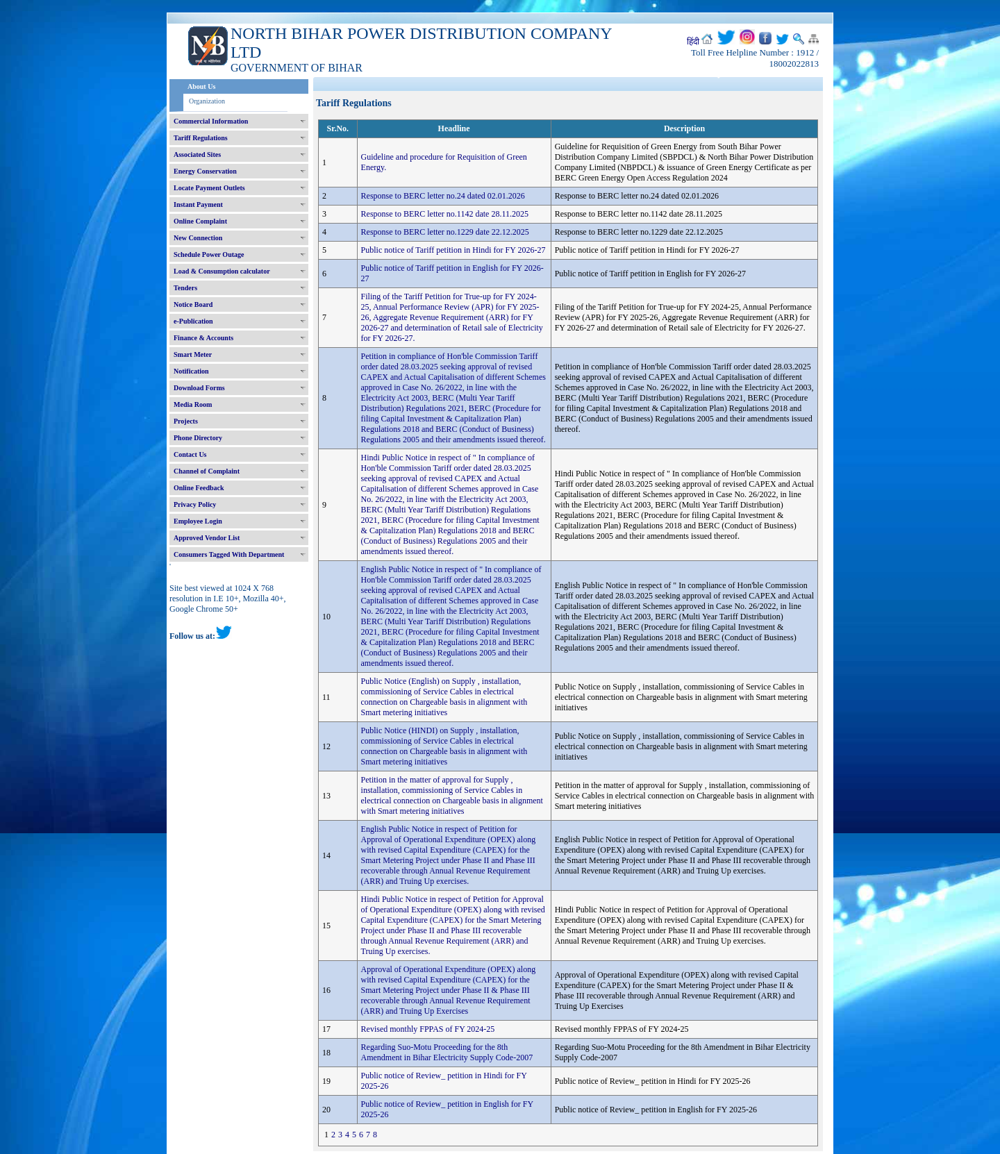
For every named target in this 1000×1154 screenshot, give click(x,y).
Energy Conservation (205, 171)
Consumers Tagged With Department (229, 554)
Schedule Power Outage (209, 254)
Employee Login (198, 521)
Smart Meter (193, 354)
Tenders (185, 288)
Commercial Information (211, 121)
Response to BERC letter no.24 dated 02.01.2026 (443, 196)
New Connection (198, 238)
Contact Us (190, 454)
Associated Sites (197, 154)
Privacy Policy (195, 504)
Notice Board (193, 304)
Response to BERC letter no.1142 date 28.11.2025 (444, 214)
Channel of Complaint (207, 471)
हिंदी (693, 42)
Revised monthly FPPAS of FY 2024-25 (428, 1029)
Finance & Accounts (203, 338)
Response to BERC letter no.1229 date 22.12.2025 (445, 232)
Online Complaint (200, 221)
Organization (207, 101)
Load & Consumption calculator (222, 271)
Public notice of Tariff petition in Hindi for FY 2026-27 (453, 250)
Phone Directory (198, 438)
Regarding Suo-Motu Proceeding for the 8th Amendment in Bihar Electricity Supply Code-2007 (447, 1052)
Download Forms (199, 388)
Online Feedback (199, 488)
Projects (186, 421)
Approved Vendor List (207, 538)
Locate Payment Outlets (209, 188)
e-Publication (193, 321)
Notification (191, 371)
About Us (201, 86)
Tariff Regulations (201, 138)
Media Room (193, 404)
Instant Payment (198, 204)
